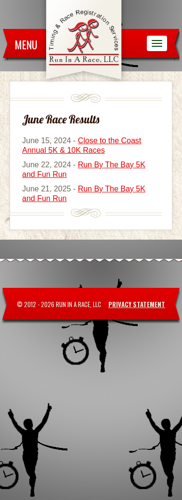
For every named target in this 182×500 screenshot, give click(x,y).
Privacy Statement (136, 304)
